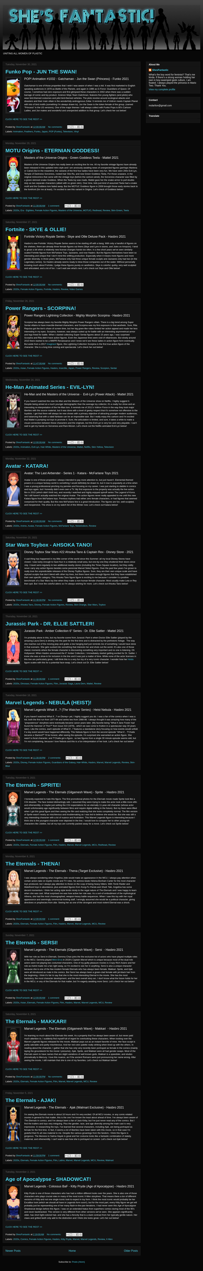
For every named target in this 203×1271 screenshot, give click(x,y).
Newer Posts (12, 1250)
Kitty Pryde (66, 1239)
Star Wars (92, 604)
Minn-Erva (57, 959)
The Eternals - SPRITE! (33, 785)
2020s (16, 210)
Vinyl (76, 131)
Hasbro (56, 289)
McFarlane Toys (66, 526)
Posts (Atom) (78, 1262)
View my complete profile (162, 89)
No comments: (55, 127)
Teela (126, 210)
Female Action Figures (46, 210)
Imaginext (51, 344)
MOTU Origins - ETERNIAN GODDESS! (52, 150)
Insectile (63, 368)
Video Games (76, 289)
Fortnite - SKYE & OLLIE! (35, 229)
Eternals (24, 845)
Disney (37, 604)
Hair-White (46, 447)
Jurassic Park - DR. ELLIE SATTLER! (49, 623)
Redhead (97, 210)
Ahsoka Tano (26, 604)
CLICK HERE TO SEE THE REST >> (23, 119)
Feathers (28, 131)
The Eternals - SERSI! (31, 942)
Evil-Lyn (35, 447)
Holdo (131, 659)
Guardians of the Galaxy (63, 762)
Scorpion (104, 368)
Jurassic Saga (66, 683)
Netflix (87, 447)
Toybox (102, 604)
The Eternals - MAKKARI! (36, 1021)
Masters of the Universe (70, 210)
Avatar (31, 526)
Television (68, 131)
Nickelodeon (81, 526)
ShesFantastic (160, 70)
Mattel (80, 447)
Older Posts (131, 1250)
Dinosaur (24, 683)
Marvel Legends (112, 762)
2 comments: (54, 758)
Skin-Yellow (97, 447)
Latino (62, 1160)
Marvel (100, 762)
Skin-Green (116, 210)
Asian (23, 368)
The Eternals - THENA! (32, 863)
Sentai (113, 368)
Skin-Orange (80, 604)
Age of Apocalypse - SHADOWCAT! (48, 1179)
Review (106, 210)
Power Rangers (83, 368)
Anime (23, 526)
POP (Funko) (55, 131)
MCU (94, 845)
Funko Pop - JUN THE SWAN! (41, 71)
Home (72, 1250)
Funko (37, 131)
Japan (45, 131)
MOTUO (87, 210)
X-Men (109, 1239)
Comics (24, 1239)
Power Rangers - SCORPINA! (40, 308)
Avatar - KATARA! (26, 466)
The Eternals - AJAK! (30, 1100)
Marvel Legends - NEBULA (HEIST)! (48, 702)
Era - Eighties (27, 210)
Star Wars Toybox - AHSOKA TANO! (48, 545)
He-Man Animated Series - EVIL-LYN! (49, 387)
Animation (18, 131)
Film (56, 683)
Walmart (109, 1160)
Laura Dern (79, 683)
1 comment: (54, 205)
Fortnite (47, 289)
